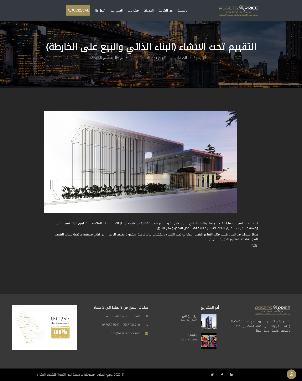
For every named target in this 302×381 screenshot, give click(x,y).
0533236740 (78, 10)
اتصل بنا (100, 10)
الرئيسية (183, 10)
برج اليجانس (189, 316)
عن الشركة (166, 10)
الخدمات (148, 10)
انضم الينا (116, 10)
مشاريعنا (133, 10)
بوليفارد (192, 335)
